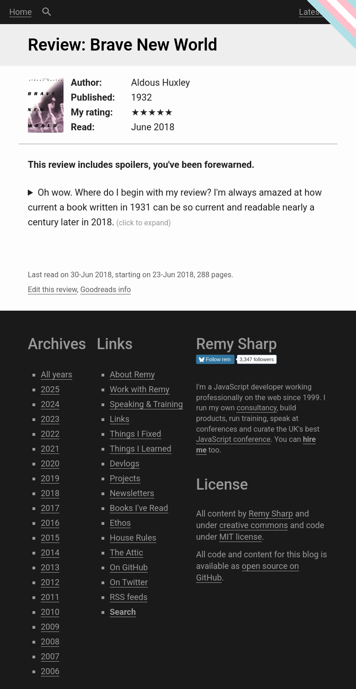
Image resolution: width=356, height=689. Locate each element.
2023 (50, 419)
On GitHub (129, 567)
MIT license (240, 537)
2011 (50, 597)
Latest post (320, 12)
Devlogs (125, 463)
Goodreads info (105, 289)
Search (46, 12)
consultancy (256, 407)
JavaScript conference (233, 439)
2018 (50, 493)
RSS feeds (129, 597)
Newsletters (132, 493)
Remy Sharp (270, 513)
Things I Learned (141, 448)
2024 (50, 404)
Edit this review (52, 289)
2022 (50, 434)
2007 (50, 656)
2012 (50, 582)
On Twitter (129, 582)
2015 (50, 537)
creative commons (253, 525)
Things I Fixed (135, 434)
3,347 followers (257, 359)
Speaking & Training (146, 404)
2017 (50, 508)
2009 (50, 627)
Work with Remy (140, 389)
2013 (50, 567)
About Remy (132, 374)
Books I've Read (139, 508)
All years (56, 374)
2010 (50, 612)
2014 (50, 552)
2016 (50, 523)
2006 (50, 671)
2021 (50, 448)
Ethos (120, 523)
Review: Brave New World (122, 45)
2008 (50, 641)
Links (119, 419)
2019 (50, 478)
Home (20, 12)
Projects (125, 478)
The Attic (126, 552)
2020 (50, 463)
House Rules (133, 537)
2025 (50, 389)
